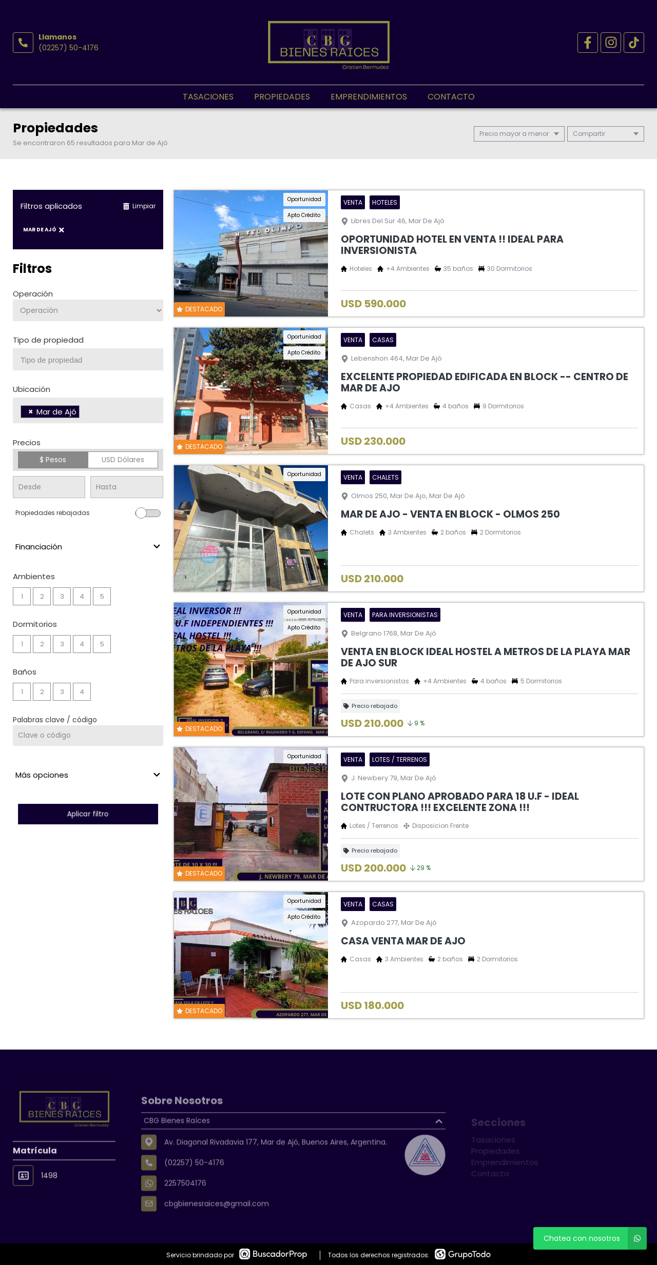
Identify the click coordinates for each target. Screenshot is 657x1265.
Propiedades (282, 97)
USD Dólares (123, 459)
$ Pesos (53, 459)
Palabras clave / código (55, 720)
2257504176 (185, 1210)
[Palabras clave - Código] (88, 735)
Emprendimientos (369, 97)
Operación (33, 293)
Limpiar (139, 206)
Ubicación (31, 389)
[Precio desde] (49, 487)
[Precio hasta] (126, 487)
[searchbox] (92, 360)
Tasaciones (208, 97)
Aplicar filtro (88, 814)
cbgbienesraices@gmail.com (216, 1231)
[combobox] (88, 359)
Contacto (451, 97)
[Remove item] (30, 412)
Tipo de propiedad (48, 339)
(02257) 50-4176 (68, 48)
